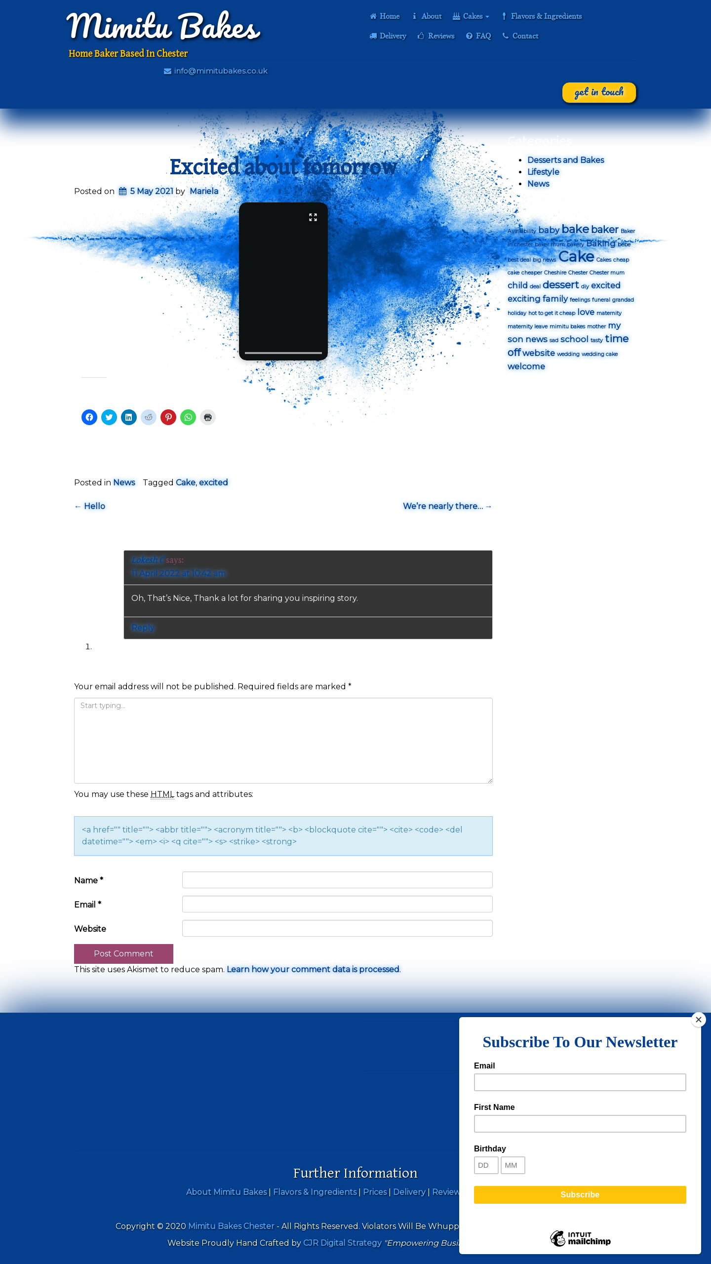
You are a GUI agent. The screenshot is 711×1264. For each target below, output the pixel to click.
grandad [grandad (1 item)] (623, 300)
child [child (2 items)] (518, 285)
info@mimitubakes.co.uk (215, 71)
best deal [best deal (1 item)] (519, 260)
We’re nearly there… (448, 506)
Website (90, 929)
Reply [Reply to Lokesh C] (143, 627)
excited (213, 482)
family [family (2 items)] (555, 299)
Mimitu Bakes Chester (231, 1226)
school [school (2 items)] (574, 339)
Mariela (204, 191)
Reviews (435, 36)
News (124, 482)
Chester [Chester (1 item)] (578, 273)
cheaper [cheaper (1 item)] (531, 273)
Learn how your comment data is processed (313, 969)
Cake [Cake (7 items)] (576, 256)
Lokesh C (147, 560)
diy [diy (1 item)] (585, 286)
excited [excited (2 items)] (606, 285)
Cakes (470, 16)
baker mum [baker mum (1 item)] (550, 244)
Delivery (387, 36)
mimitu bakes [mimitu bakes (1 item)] (567, 326)
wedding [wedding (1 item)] (568, 354)
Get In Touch (599, 91)
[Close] (698, 1019)
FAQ (478, 36)
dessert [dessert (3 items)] (561, 285)
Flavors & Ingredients (541, 16)
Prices (375, 1192)
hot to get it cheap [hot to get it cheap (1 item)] (551, 313)
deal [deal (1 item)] (535, 286)
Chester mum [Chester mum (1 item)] (607, 273)
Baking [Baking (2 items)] (601, 243)
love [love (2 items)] (585, 312)
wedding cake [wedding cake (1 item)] (600, 354)
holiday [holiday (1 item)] (517, 313)
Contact (519, 36)
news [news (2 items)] (536, 339)
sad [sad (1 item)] (554, 340)
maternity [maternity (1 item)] (609, 313)
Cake (186, 482)
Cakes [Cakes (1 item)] (603, 260)
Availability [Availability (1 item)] (522, 231)
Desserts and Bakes (565, 160)
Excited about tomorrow (283, 168)
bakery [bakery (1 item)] (575, 244)
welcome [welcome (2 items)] (526, 366)
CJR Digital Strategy (342, 1243)
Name (88, 880)
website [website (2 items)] (538, 353)
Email (87, 904)
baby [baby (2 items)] (548, 230)
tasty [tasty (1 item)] (597, 340)
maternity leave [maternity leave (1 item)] (528, 326)
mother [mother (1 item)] (596, 326)
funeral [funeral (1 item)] (601, 300)
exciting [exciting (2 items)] (524, 299)
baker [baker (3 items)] (605, 230)
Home (383, 16)
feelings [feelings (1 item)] (580, 300)
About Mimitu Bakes (226, 1192)
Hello (89, 506)
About (425, 16)
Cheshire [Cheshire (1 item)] (555, 273)
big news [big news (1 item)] (544, 260)
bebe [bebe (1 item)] (624, 244)
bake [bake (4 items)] (575, 229)
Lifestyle (543, 172)
